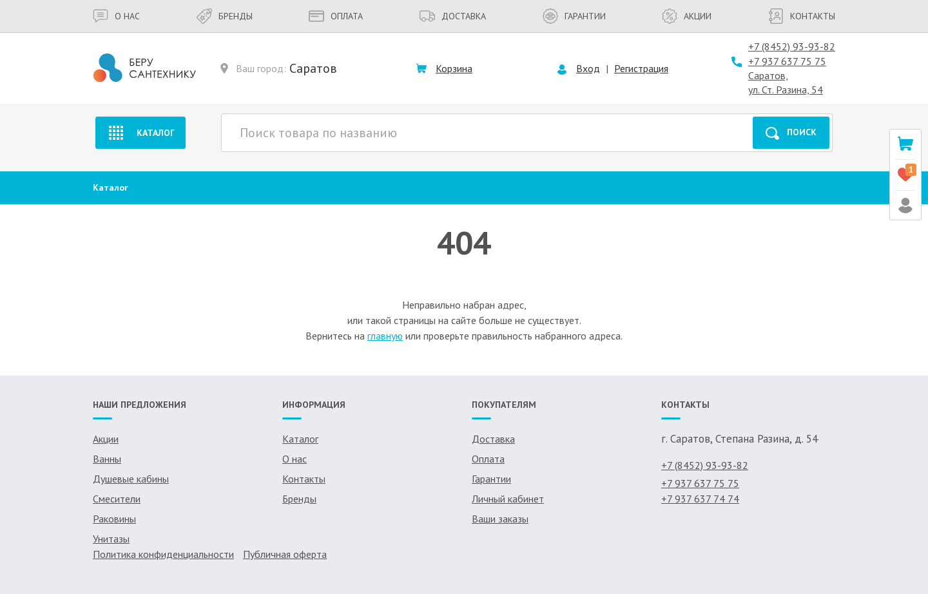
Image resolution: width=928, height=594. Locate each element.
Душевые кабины (131, 478)
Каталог (140, 132)
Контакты (801, 16)
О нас (116, 16)
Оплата (336, 16)
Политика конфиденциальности (163, 554)
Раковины (114, 518)
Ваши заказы (500, 518)
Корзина (454, 68)
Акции (686, 16)
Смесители (116, 498)
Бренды (225, 16)
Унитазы (111, 538)
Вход (588, 68)
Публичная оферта (285, 554)
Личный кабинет (508, 498)
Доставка (453, 16)
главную (385, 335)
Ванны (107, 458)
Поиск (791, 133)
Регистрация (641, 68)
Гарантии (574, 16)
